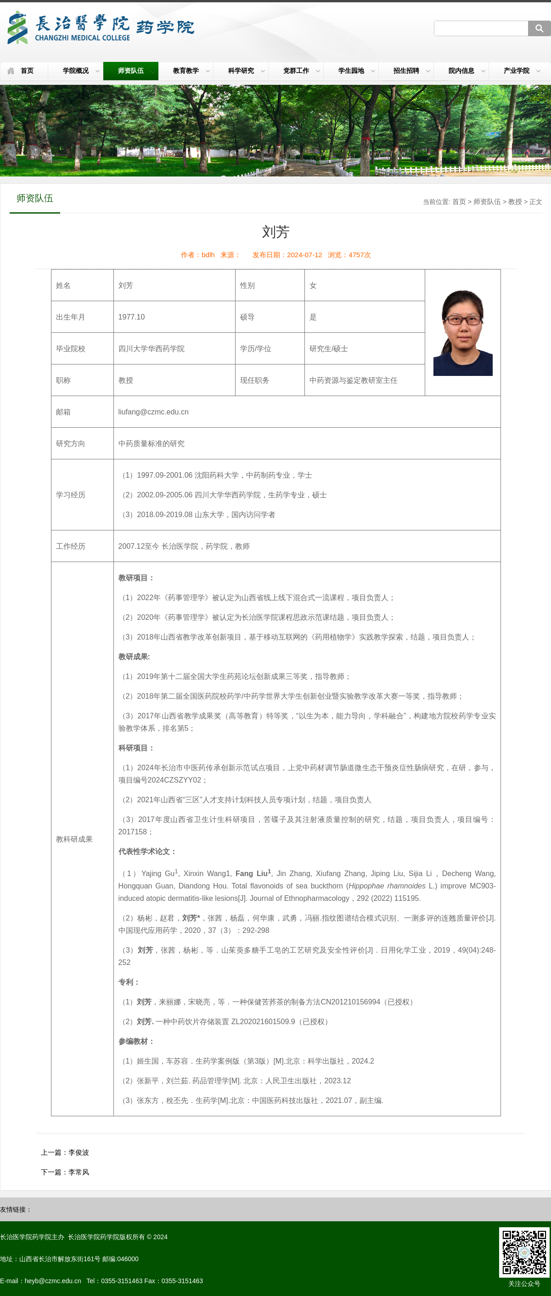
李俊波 (78, 1152)
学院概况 (81, 70)
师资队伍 (136, 70)
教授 (515, 201)
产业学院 (522, 70)
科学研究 (246, 70)
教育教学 (191, 70)
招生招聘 (412, 70)
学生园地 (356, 70)
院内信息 (467, 70)
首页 (27, 70)
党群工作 (301, 70)
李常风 (78, 1172)
